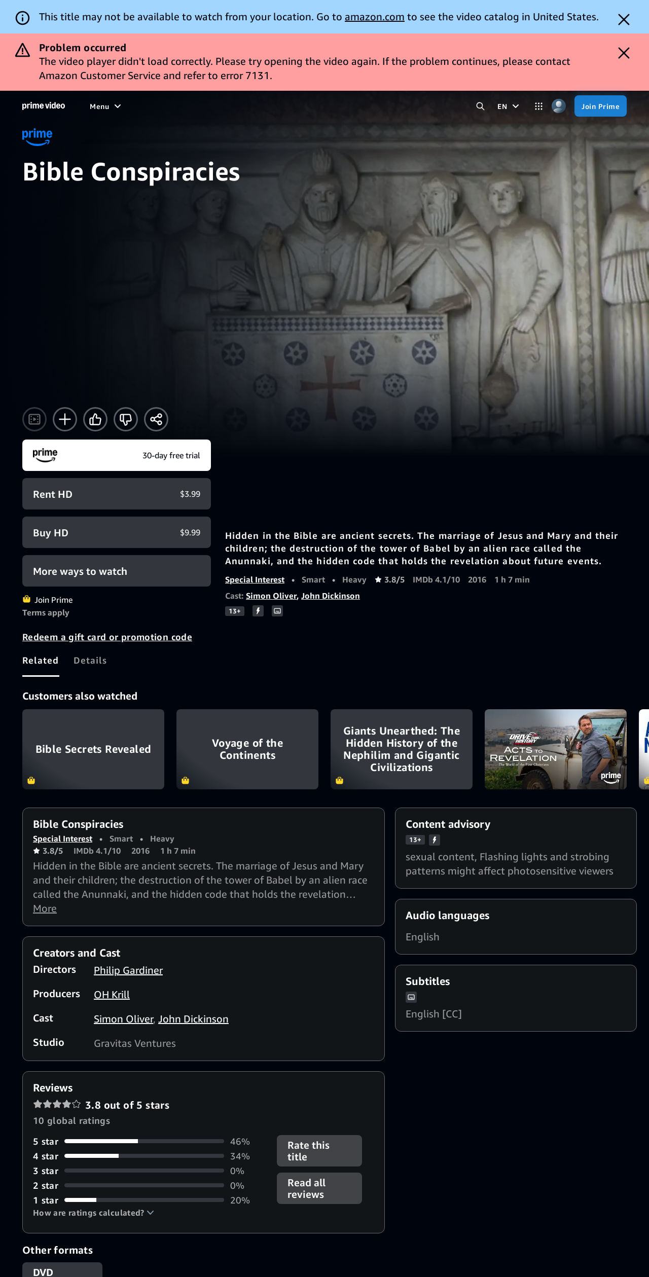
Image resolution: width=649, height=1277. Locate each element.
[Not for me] (126, 419)
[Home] (43, 106)
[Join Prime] (600, 106)
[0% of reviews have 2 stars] (149, 1185)
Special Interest (254, 579)
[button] (93, 1213)
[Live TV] (342, 106)
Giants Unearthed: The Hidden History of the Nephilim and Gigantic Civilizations (402, 749)
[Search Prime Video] (480, 106)
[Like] (95, 419)
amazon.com (375, 16)
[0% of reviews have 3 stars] (149, 1170)
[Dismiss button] (623, 19)
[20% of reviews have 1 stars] (149, 1200)
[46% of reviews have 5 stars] (149, 1141)
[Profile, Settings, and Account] (558, 106)
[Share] (156, 419)
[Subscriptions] (402, 106)
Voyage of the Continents (247, 749)
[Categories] (539, 106)
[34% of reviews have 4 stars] (149, 1156)
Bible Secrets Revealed (93, 749)
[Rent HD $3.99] (116, 493)
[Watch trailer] (34, 419)
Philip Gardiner (128, 970)
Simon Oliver (271, 596)
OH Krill (112, 994)
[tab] (40, 660)
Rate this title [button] (308, 1150)
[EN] (509, 106)
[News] (305, 106)
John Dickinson (330, 596)
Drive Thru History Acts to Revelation (556, 749)
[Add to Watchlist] (65, 419)
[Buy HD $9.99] (116, 532)
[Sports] (270, 106)
